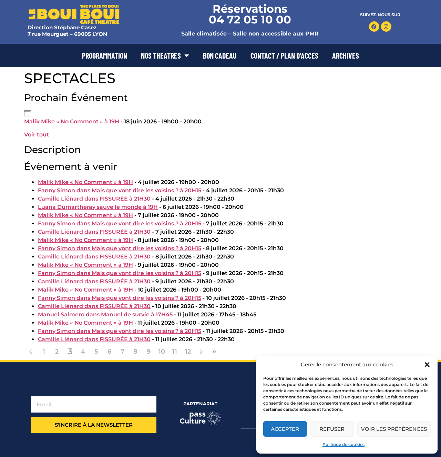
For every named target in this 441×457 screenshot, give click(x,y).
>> (213, 351)
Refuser (332, 429)
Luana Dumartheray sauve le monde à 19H (98, 207)
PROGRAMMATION (104, 55)
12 (188, 351)
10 (161, 351)
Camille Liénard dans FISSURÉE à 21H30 (94, 198)
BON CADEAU (220, 55)
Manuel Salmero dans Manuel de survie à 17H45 (105, 314)
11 (174, 351)
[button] (427, 364)
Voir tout (36, 134)
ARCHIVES (345, 55)
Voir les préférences (394, 429)
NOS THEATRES (165, 55)
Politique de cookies (343, 444)
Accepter (285, 429)
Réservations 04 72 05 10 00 (250, 14)
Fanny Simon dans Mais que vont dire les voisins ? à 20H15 (119, 190)
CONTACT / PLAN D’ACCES (284, 55)
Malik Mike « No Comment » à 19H (71, 121)
